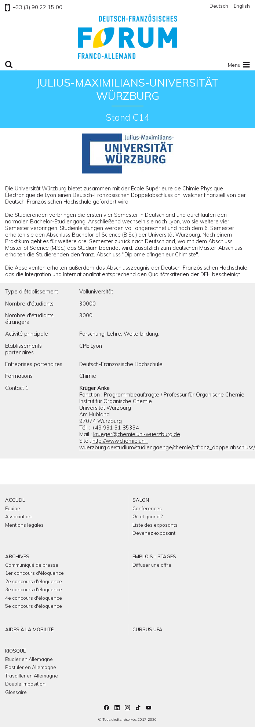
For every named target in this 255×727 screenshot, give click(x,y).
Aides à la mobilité (29, 629)
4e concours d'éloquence (33, 598)
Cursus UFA (147, 629)
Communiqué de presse (31, 565)
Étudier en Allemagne (29, 659)
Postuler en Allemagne (30, 667)
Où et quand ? (147, 516)
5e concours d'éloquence (33, 606)
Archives (17, 556)
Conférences (147, 508)
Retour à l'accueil (127, 37)
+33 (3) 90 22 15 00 (33, 7)
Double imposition (25, 684)
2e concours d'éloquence (33, 581)
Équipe (12, 508)
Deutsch (219, 6)
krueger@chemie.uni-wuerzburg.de (136, 434)
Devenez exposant (153, 533)
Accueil (15, 500)
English (242, 6)
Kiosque (15, 651)
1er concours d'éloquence (34, 573)
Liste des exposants (155, 525)
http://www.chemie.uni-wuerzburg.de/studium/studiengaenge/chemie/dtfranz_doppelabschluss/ (167, 444)
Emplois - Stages (154, 556)
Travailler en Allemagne (31, 676)
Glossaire (16, 692)
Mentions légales (24, 525)
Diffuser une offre (151, 565)
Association (18, 516)
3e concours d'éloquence (33, 589)
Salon (140, 500)
